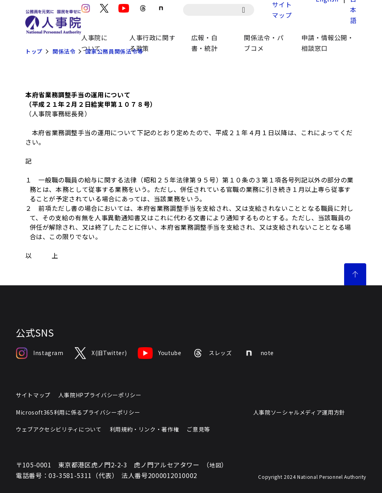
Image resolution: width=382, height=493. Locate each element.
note (258, 353)
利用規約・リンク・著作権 (144, 429)
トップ (34, 51)
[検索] (247, 10)
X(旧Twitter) (101, 353)
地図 (215, 465)
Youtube (159, 353)
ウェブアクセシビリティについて (59, 429)
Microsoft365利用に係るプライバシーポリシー (78, 412)
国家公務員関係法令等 (114, 51)
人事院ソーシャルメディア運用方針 (299, 412)
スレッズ (212, 353)
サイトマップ (33, 395)
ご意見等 (198, 429)
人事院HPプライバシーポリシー (100, 395)
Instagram (40, 353)
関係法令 (64, 51)
